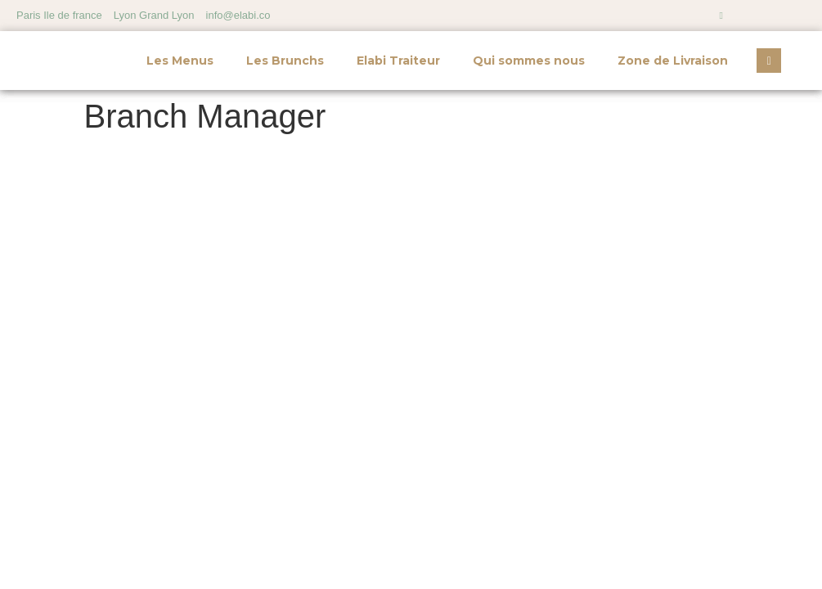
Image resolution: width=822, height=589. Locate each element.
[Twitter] (778, 15)
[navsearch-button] (769, 60)
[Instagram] (721, 15)
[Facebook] (749, 15)
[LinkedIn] (805, 15)
